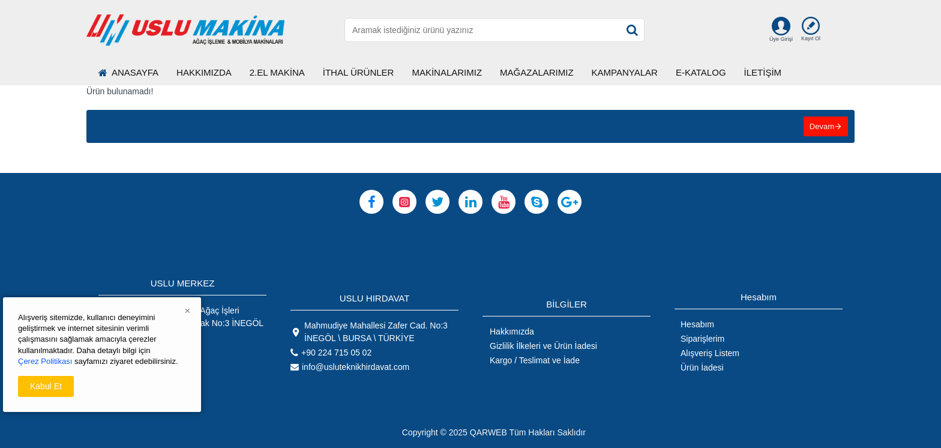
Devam (822, 126)
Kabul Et (46, 386)
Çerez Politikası (45, 361)
